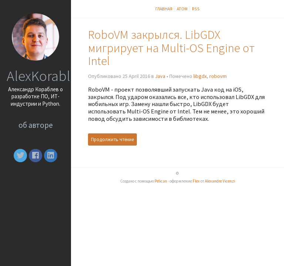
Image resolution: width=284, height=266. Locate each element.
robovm (218, 76)
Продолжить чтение (112, 139)
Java (160, 76)
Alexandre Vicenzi (220, 181)
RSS (196, 8)
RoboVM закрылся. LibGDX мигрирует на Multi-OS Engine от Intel (171, 48)
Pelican (161, 181)
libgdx (200, 76)
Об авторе (35, 125)
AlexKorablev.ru (53, 75)
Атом (182, 8)
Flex (196, 181)
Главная (163, 8)
